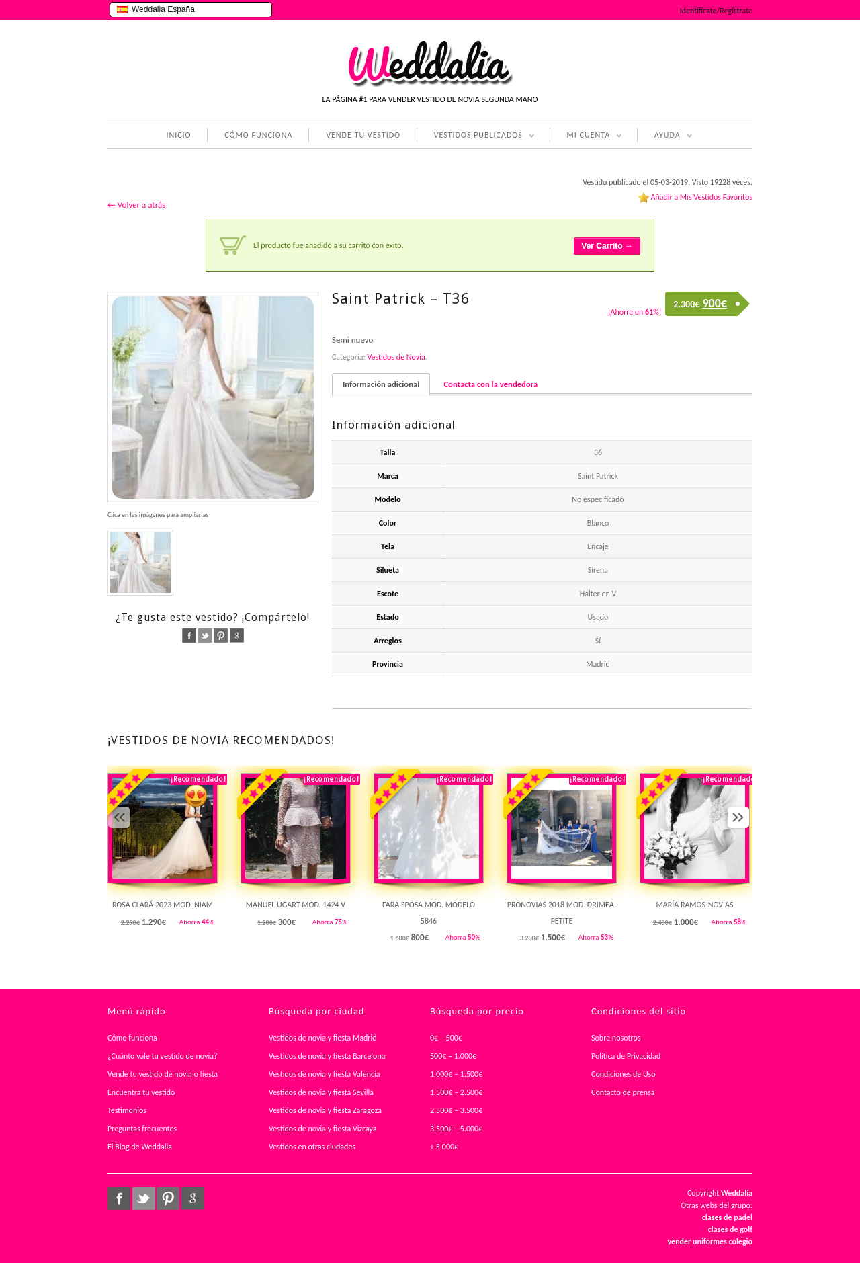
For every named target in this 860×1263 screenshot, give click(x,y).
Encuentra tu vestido (141, 1092)
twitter (205, 635)
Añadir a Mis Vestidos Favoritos (701, 197)
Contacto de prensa (623, 1092)
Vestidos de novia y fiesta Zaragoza (325, 1110)
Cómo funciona (132, 1038)
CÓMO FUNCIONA (258, 135)
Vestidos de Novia (396, 357)
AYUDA (665, 136)
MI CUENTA (586, 136)
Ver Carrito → (607, 246)
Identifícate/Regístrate (716, 10)
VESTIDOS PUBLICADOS (476, 136)
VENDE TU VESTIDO (363, 135)
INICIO (178, 135)
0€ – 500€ (446, 1038)
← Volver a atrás (136, 205)
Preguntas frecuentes (142, 1128)
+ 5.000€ (444, 1146)
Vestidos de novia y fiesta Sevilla (321, 1092)
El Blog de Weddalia (140, 1146)
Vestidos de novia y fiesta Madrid (323, 1038)
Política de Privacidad (625, 1056)
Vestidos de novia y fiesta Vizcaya (323, 1128)
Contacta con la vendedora (490, 384)
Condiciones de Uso (623, 1074)
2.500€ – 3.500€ (456, 1110)
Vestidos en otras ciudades (312, 1146)
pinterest (221, 635)
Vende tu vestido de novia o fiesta (163, 1074)
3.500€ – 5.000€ (456, 1128)
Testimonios (127, 1110)
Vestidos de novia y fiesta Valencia (324, 1074)
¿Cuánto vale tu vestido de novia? (163, 1056)
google (237, 635)
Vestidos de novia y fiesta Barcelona (327, 1056)
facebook (189, 635)
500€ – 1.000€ (453, 1056)
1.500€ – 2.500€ (456, 1092)
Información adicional (381, 384)
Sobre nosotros (616, 1038)
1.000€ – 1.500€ (456, 1074)
